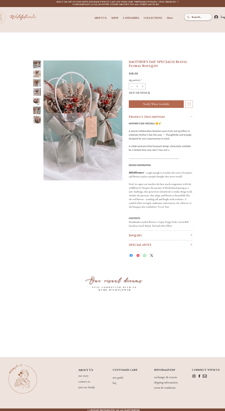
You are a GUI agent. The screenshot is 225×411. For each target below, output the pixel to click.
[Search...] (197, 17)
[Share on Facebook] (131, 255)
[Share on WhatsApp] (145, 255)
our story (83, 376)
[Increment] (143, 86)
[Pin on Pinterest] (138, 255)
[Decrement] (131, 86)
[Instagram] (194, 376)
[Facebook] (199, 376)
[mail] (205, 376)
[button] (100, 16)
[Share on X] (152, 255)
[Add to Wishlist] (189, 104)
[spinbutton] (137, 86)
